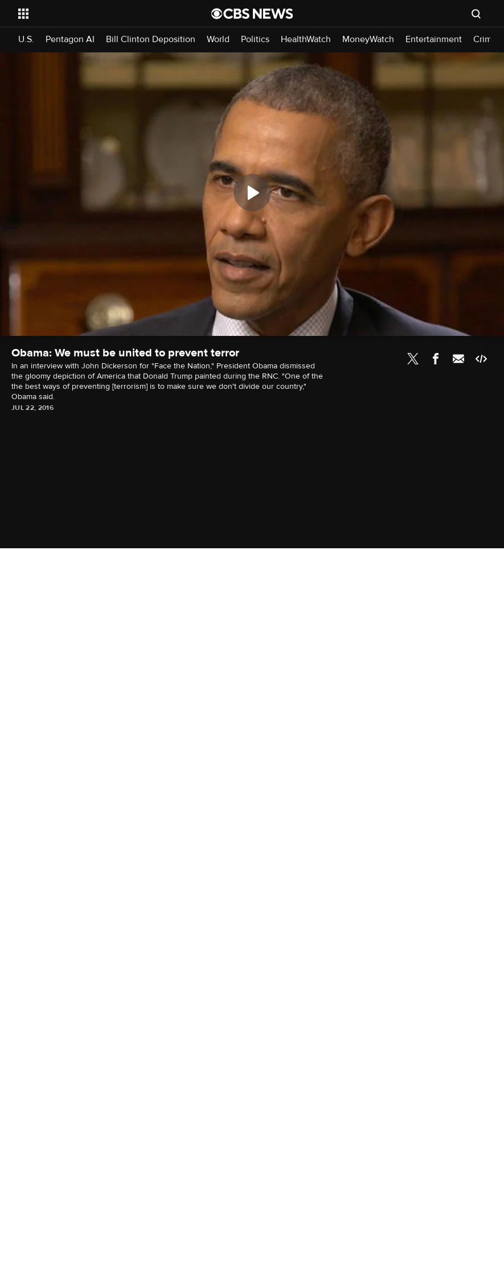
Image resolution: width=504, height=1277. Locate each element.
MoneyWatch (368, 39)
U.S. (26, 39)
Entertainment (433, 39)
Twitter (413, 358)
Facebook (435, 358)
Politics (255, 39)
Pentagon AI (70, 39)
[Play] (252, 192)
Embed (481, 358)
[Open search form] (476, 13)
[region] (252, 194)
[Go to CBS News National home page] (252, 13)
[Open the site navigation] (96, 14)
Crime (485, 39)
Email (458, 358)
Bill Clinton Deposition (150, 39)
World (218, 39)
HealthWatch (306, 39)
